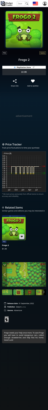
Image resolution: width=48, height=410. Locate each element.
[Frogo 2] (14, 232)
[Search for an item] (21, 3)
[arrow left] (4, 274)
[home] (7, 3)
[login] (44, 3)
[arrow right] (43, 274)
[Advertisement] (24, 116)
